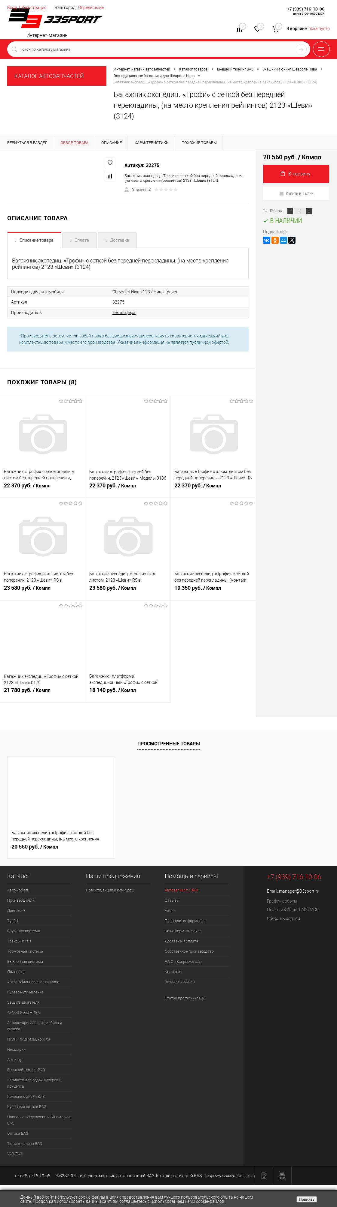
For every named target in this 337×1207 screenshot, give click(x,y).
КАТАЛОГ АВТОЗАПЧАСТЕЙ (49, 76)
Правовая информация (185, 920)
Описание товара (37, 240)
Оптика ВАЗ (17, 1133)
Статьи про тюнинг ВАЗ (185, 997)
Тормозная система (25, 950)
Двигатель (16, 910)
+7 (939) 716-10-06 (305, 9)
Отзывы (172, 899)
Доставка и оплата (181, 940)
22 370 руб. (42, 487)
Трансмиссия (19, 940)
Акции (170, 910)
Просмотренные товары (168, 743)
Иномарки (16, 1049)
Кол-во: (277, 210)
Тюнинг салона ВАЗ (24, 1143)
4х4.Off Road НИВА (23, 1012)
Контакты (173, 971)
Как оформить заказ (183, 930)
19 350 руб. (213, 590)
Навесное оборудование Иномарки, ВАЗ (38, 1119)
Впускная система (23, 930)
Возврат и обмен (180, 981)
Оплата (82, 240)
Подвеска (16, 971)
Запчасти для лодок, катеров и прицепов (34, 1082)
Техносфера (115, 312)
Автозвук (15, 1059)
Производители (21, 899)
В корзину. (296, 174)
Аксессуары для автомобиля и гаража (34, 1025)
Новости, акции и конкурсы (110, 889)
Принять (306, 1199)
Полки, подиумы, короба (28, 1038)
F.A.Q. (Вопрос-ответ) (183, 961)
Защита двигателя (23, 1001)
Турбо (12, 920)
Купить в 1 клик (296, 193)
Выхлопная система (25, 961)
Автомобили (18, 889)
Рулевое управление (25, 991)
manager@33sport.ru (299, 890)
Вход (12, 7)
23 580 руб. (42, 590)
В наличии (282, 220)
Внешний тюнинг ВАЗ (26, 1069)
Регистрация (34, 7)
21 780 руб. (42, 692)
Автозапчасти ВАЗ (181, 889)
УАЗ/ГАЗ (14, 1153)
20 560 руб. (34, 846)
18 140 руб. (128, 692)
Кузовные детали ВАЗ (26, 1106)
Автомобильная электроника (33, 981)
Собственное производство (189, 950)
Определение (91, 7)
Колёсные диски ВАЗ (26, 1096)
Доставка (119, 240)
